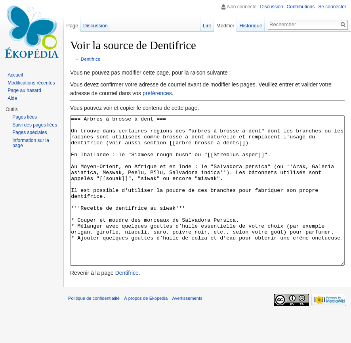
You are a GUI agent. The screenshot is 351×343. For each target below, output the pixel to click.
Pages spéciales (29, 132)
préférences (157, 93)
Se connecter (332, 7)
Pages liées (24, 117)
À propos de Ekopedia (146, 328)
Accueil (15, 75)
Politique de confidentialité (94, 328)
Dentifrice (91, 58)
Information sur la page (30, 143)
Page (72, 26)
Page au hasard (24, 90)
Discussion (271, 7)
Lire (207, 26)
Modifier (225, 26)
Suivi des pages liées (34, 125)
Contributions (301, 7)
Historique (250, 26)
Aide (12, 98)
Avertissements (187, 328)
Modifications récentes (31, 83)
